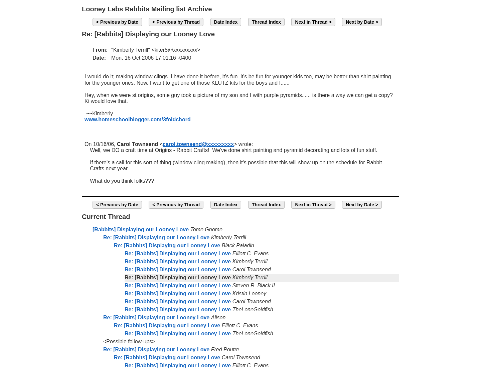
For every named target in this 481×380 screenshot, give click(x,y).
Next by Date (360, 22)
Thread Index (266, 22)
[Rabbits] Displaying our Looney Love (141, 229)
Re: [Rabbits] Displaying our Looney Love (156, 237)
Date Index (226, 22)
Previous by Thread (178, 22)
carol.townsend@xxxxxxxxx (198, 144)
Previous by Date (119, 22)
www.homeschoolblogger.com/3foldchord (138, 119)
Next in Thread (311, 22)
